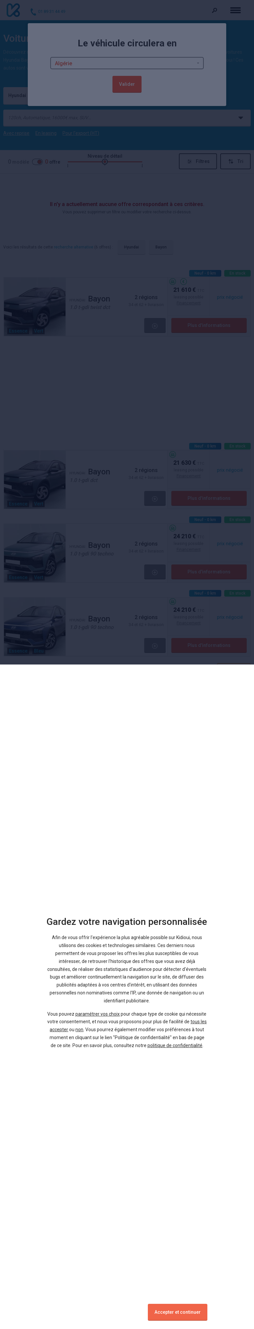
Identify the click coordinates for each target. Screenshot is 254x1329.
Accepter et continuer (177, 1312)
